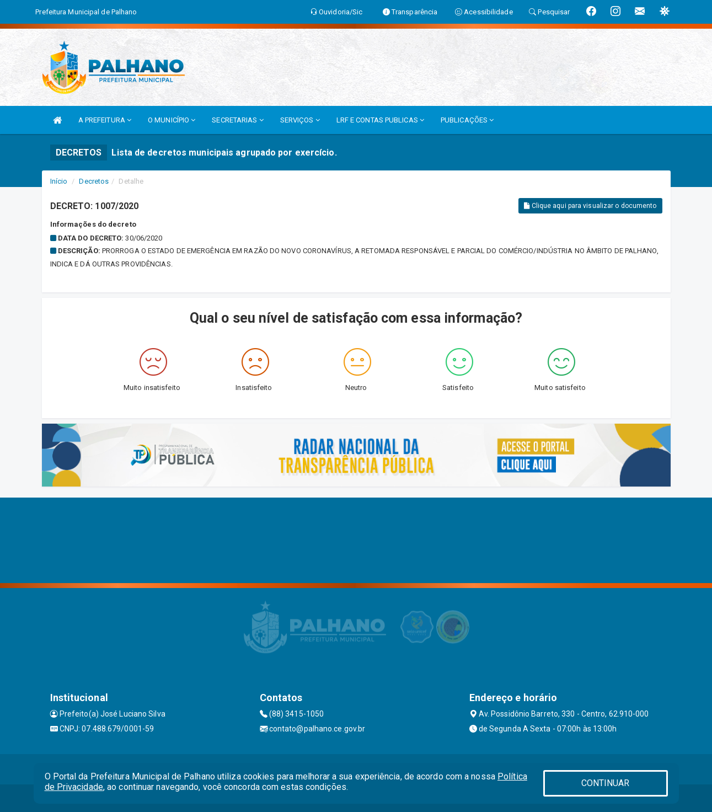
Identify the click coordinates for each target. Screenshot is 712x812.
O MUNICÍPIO (171, 120)
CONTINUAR (605, 783)
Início (59, 181)
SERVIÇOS (300, 120)
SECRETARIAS (237, 120)
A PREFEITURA (104, 120)
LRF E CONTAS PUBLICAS (380, 120)
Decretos (94, 181)
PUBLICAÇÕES (467, 120)
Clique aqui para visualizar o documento (590, 206)
